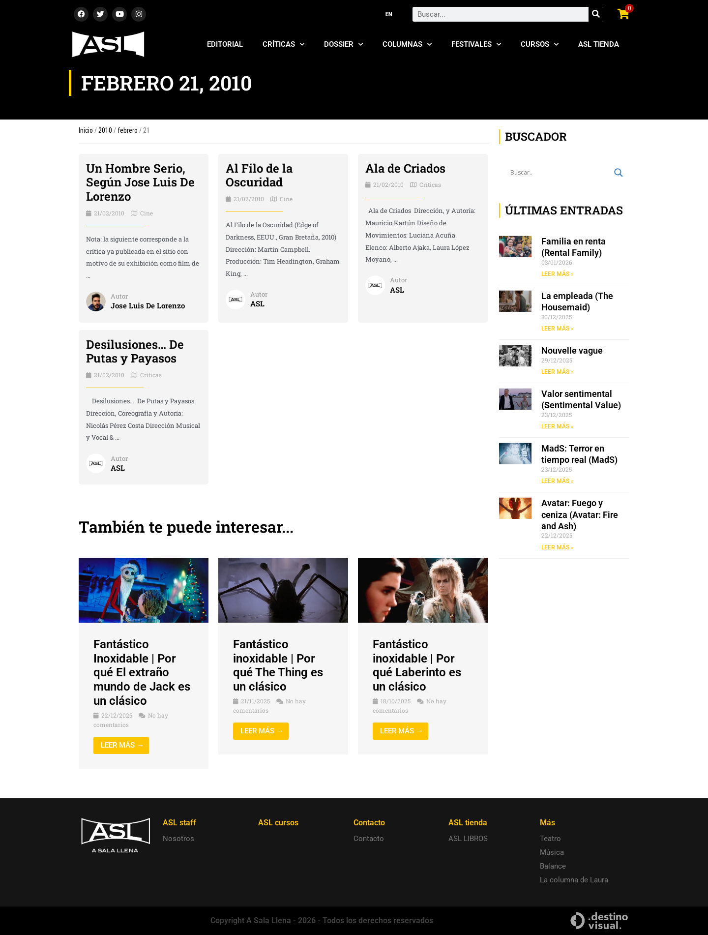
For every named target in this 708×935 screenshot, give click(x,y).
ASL (257, 303)
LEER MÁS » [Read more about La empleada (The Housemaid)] (557, 328)
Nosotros (178, 838)
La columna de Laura (574, 879)
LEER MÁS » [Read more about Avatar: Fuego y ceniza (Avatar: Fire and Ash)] (557, 547)
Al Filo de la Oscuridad (259, 175)
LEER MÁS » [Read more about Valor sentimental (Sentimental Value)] (557, 426)
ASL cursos (278, 822)
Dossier (343, 44)
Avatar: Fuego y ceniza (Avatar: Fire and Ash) (579, 514)
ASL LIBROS (468, 838)
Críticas (283, 44)
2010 (105, 130)
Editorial (225, 44)
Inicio (86, 130)
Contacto (369, 838)
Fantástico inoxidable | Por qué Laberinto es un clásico (417, 665)
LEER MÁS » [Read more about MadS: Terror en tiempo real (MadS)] (557, 481)
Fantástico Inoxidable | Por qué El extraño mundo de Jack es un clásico (141, 672)
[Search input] (559, 173)
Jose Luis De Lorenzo (148, 305)
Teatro (550, 838)
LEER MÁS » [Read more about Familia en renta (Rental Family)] (557, 274)
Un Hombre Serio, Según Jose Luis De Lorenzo (140, 182)
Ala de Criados (405, 168)
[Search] (596, 14)
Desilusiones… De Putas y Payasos (135, 351)
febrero (128, 130)
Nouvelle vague (572, 350)
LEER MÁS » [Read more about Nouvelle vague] (557, 371)
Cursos (540, 44)
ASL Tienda (598, 44)
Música (552, 852)
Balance (553, 866)
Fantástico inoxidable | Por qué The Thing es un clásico (278, 665)
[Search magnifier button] (618, 173)
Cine (146, 213)
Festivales (476, 44)
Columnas (407, 44)
